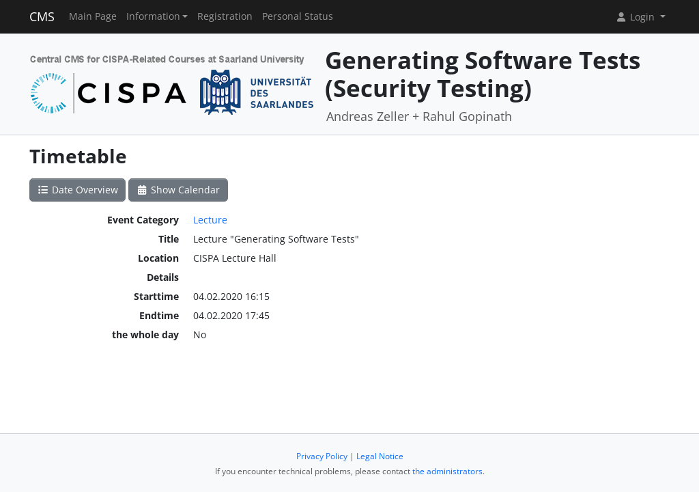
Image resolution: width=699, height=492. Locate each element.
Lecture (210, 219)
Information (153, 16)
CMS (42, 16)
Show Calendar (178, 189)
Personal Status (297, 16)
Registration (225, 16)
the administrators (447, 471)
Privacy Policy (321, 456)
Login (636, 16)
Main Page (93, 16)
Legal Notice (379, 456)
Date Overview (77, 189)
